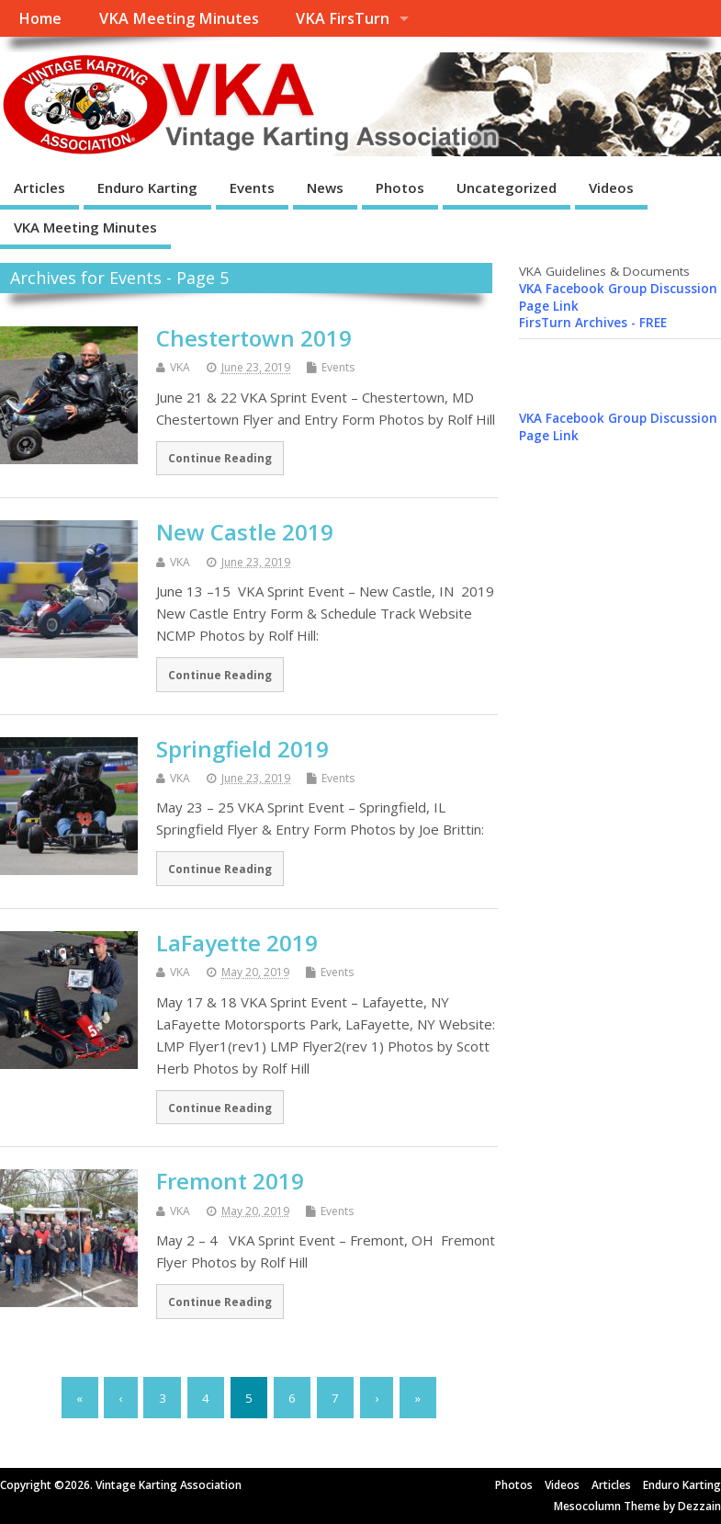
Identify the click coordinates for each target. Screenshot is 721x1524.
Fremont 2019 (230, 1181)
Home (40, 18)
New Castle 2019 (244, 532)
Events (252, 187)
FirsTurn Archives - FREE (593, 322)
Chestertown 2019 (254, 338)
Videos (611, 187)
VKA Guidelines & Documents (604, 271)
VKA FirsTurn (342, 18)
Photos (400, 187)
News (325, 187)
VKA (180, 367)
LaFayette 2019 (237, 942)
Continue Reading (220, 457)
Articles (39, 187)
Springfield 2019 (242, 749)
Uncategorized (506, 187)
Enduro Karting (147, 187)
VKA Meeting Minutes (179, 18)
